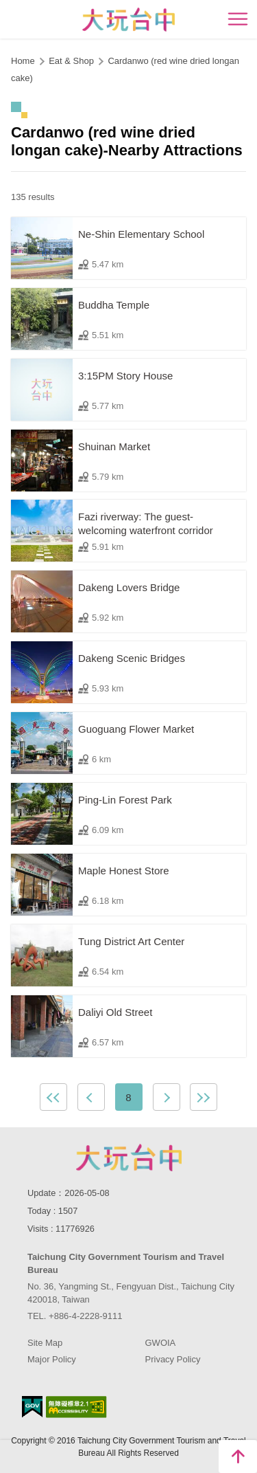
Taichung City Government (129, 1157)
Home (23, 61)
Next (166, 1097)
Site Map (44, 1343)
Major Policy (51, 1359)
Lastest (203, 1097)
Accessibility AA (76, 1407)
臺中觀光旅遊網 (128, 20)
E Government (32, 1406)
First (53, 1097)
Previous (91, 1097)
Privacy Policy (173, 1359)
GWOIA (160, 1343)
